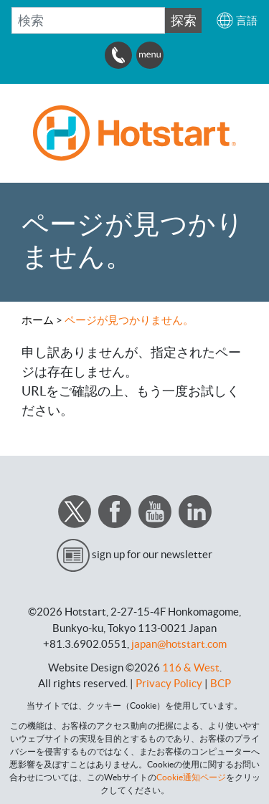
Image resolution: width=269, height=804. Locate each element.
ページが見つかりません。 (129, 320)
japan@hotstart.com (179, 644)
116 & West (191, 667)
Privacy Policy (169, 683)
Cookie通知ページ (191, 777)
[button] (237, 20)
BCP (220, 683)
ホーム (38, 320)
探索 (184, 20)
